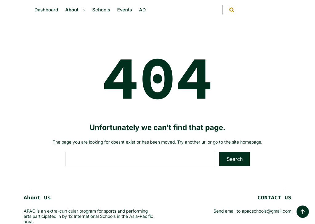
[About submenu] (85, 9)
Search (235, 159)
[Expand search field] (228, 9)
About (71, 10)
